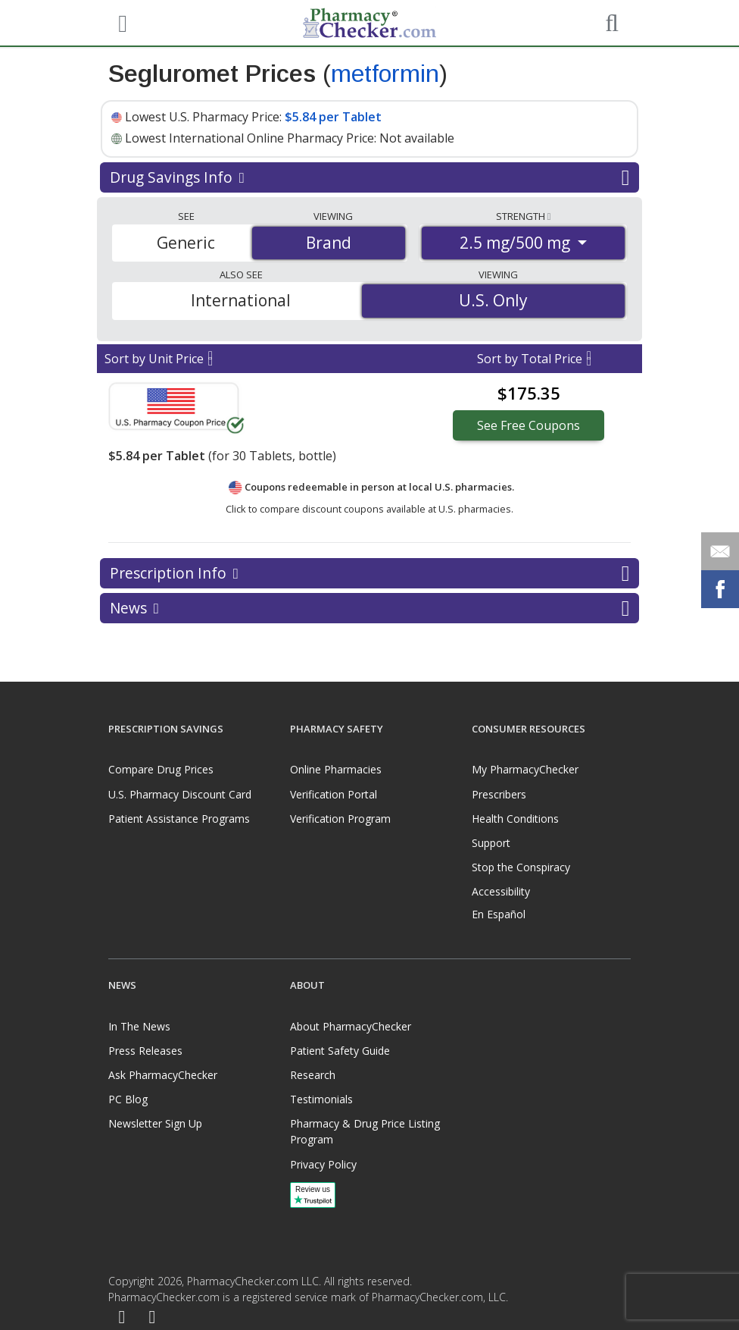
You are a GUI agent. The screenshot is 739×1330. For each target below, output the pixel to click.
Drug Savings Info (369, 177)
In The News (139, 1026)
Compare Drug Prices (161, 769)
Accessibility (501, 891)
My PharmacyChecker (525, 769)
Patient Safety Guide (340, 1050)
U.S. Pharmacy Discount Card (179, 794)
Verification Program (340, 818)
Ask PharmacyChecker (162, 1075)
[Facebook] (122, 1317)
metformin (385, 73)
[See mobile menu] (120, 22)
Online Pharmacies (336, 769)
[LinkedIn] (152, 1317)
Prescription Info (369, 573)
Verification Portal (333, 794)
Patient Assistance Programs (179, 818)
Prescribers (499, 794)
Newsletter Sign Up (155, 1123)
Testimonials (321, 1099)
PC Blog (128, 1099)
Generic (186, 242)
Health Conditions (515, 818)
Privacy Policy (323, 1164)
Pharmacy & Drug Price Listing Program (365, 1131)
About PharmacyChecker (350, 1026)
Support (491, 843)
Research (312, 1075)
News (369, 608)
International (241, 300)
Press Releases (145, 1050)
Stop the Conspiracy (521, 867)
